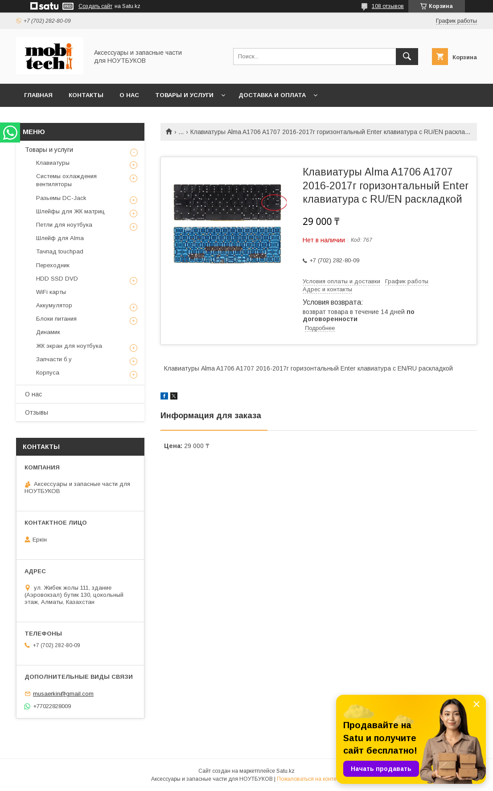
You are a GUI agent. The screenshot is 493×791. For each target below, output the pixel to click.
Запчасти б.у (54, 359)
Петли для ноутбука (64, 224)
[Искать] (407, 56)
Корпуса (47, 372)
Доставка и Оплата (272, 95)
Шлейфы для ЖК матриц (70, 211)
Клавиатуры (53, 162)
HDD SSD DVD (57, 278)
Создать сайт (95, 6)
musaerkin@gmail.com (63, 693)
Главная (38, 95)
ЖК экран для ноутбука (69, 345)
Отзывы (36, 412)
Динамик (48, 332)
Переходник (53, 265)
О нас (129, 95)
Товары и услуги (184, 95)
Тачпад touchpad (59, 251)
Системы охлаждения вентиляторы (66, 180)
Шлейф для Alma (60, 238)
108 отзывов (388, 6)
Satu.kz (285, 771)
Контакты (86, 95)
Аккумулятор (54, 305)
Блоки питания (56, 318)
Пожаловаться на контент (309, 779)
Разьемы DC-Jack (61, 198)
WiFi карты (51, 292)
